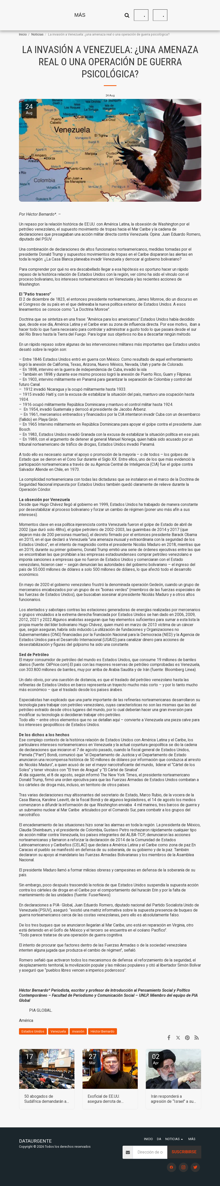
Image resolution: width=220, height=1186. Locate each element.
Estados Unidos (33, 1031)
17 (29, 1059)
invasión (78, 1031)
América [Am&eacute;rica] (26, 1020)
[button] (166, 15)
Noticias (37, 34)
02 (156, 1059)
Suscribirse (184, 1151)
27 (92, 1059)
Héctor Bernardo (102, 1031)
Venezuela (58, 1031)
